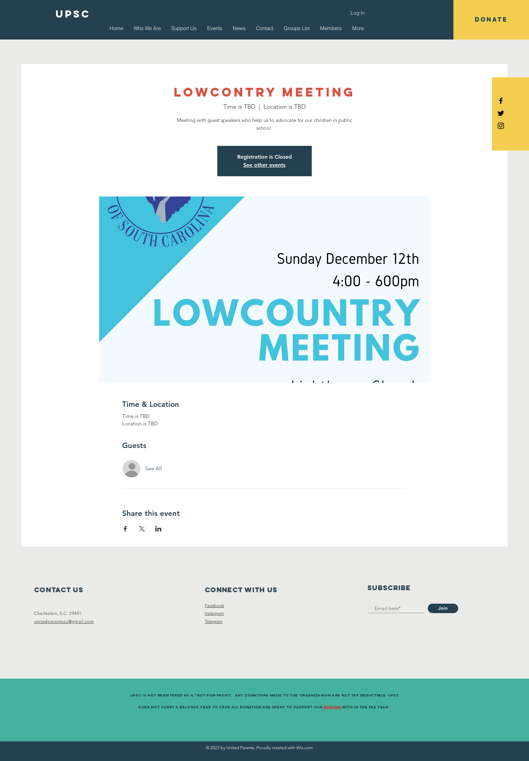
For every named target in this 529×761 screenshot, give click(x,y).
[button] (491, 20)
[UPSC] (73, 14)
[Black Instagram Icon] (501, 126)
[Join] (443, 608)
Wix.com (304, 747)
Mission (333, 707)
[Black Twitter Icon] (501, 113)
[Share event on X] (142, 528)
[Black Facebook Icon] (501, 101)
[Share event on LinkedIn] (158, 528)
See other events (264, 165)
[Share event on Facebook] (125, 528)
